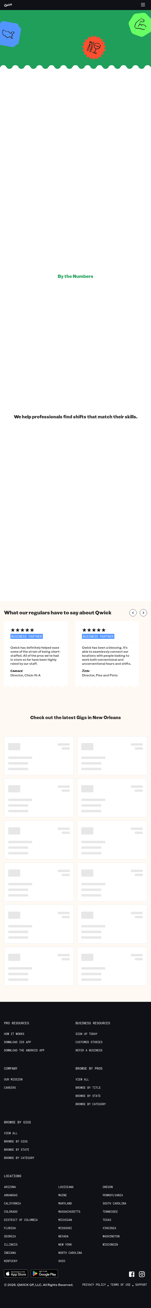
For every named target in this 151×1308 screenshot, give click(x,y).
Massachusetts (69, 1211)
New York (65, 1244)
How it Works (14, 1034)
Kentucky (10, 1261)
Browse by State (88, 1096)
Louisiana (66, 1187)
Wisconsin (110, 1244)
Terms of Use (120, 1285)
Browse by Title (88, 1087)
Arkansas (10, 1195)
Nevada (63, 1236)
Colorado (10, 1211)
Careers (10, 1087)
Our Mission (13, 1079)
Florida (10, 1228)
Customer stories (89, 1042)
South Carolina (114, 1203)
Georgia (10, 1236)
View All (82, 1079)
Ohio (61, 1261)
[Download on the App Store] (16, 1274)
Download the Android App (24, 1050)
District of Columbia (21, 1220)
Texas (107, 1220)
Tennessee (110, 1211)
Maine (62, 1195)
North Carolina (70, 1253)
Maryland (65, 1203)
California (12, 1203)
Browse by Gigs (16, 1141)
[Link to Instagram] (142, 1274)
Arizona (10, 1187)
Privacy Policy (94, 1285)
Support (141, 1285)
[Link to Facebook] (132, 1274)
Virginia (109, 1228)
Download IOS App (17, 1042)
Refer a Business (89, 1050)
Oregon (108, 1187)
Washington (111, 1236)
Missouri (65, 1228)
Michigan (65, 1220)
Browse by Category (91, 1104)
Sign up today (86, 1034)
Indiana (10, 1253)
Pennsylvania (113, 1195)
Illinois (10, 1244)
